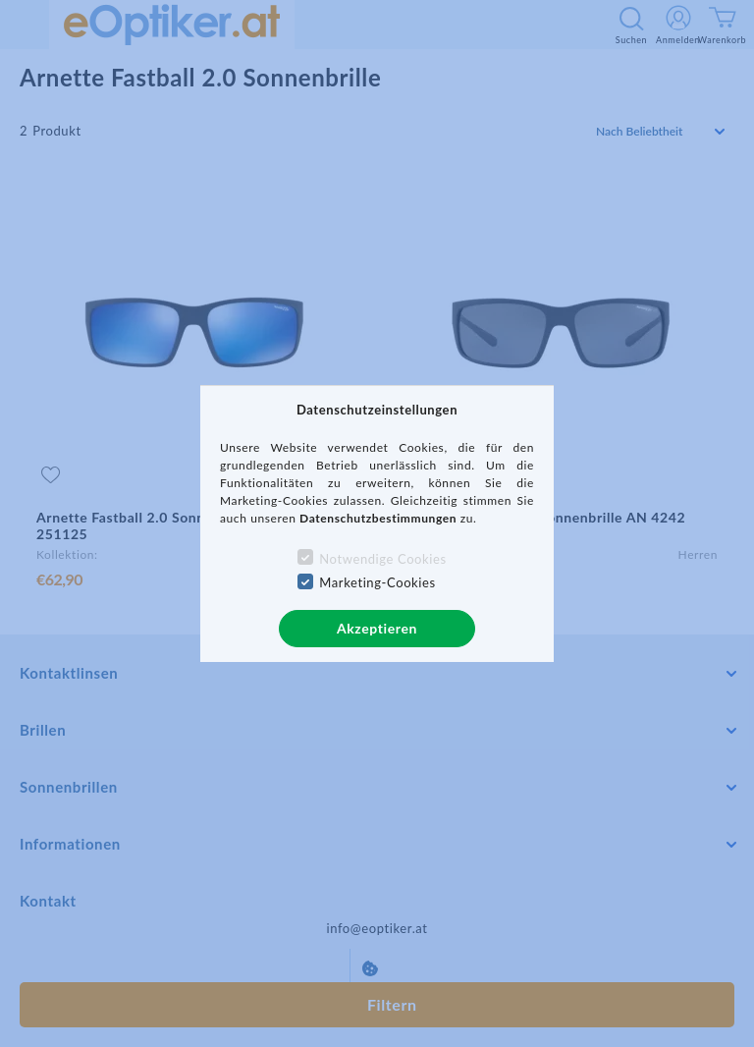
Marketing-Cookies (377, 582)
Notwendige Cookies (382, 559)
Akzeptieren (377, 628)
